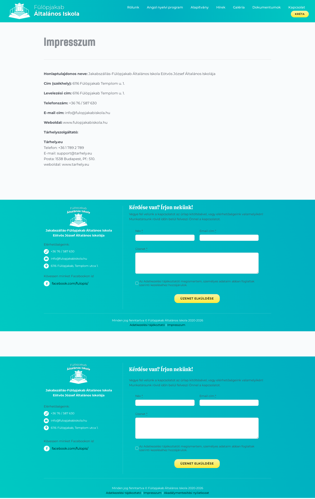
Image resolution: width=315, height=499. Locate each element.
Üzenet (141, 249)
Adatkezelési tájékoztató (147, 325)
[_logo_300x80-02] (47, 4)
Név (139, 231)
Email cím (208, 231)
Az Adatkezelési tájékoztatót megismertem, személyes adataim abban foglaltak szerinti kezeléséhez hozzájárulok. (196, 283)
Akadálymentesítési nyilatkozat (186, 493)
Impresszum (176, 325)
